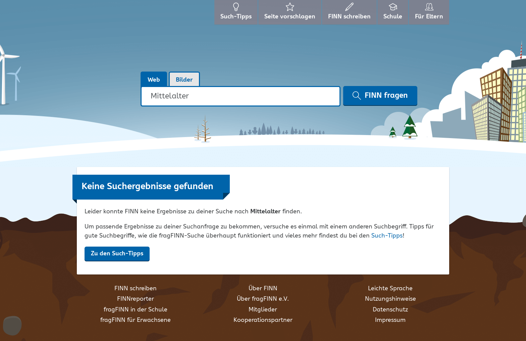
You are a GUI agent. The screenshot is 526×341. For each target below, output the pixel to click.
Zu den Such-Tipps (117, 253)
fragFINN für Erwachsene (135, 320)
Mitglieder (263, 309)
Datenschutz (390, 309)
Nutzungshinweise (390, 299)
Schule (393, 13)
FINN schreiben (135, 288)
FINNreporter (135, 299)
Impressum (390, 320)
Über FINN (263, 288)
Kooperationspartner (263, 320)
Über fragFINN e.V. (263, 299)
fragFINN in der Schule (135, 309)
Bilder (184, 80)
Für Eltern (430, 13)
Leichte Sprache (390, 288)
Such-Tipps (387, 236)
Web (154, 80)
